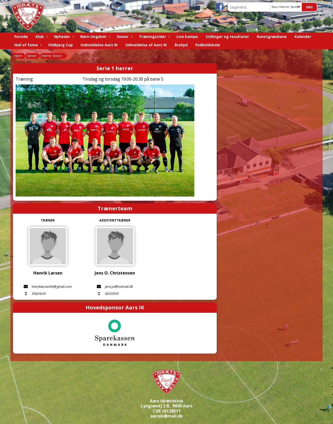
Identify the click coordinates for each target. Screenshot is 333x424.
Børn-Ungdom (94, 36)
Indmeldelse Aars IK (99, 44)
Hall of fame (27, 44)
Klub (41, 36)
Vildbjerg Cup (60, 44)
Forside (21, 36)
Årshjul (181, 44)
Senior (124, 36)
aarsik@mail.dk (166, 416)
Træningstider (154, 36)
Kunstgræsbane (272, 36)
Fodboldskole (207, 44)
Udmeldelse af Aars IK (146, 44)
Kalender (302, 36)
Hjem (18, 56)
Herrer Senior (52, 56)
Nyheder (63, 36)
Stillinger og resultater (227, 36)
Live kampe (187, 36)
